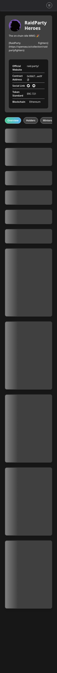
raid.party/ (33, 66)
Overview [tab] (12, 120)
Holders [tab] (30, 120)
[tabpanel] (28, 368)
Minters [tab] (47, 120)
